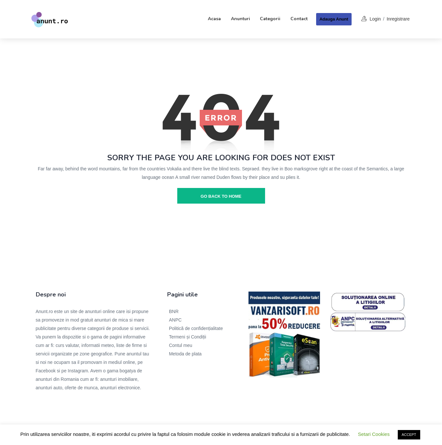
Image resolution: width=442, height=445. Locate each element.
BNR (174, 311)
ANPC (175, 320)
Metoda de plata (185, 353)
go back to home (221, 196)
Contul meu (180, 345)
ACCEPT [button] (409, 435)
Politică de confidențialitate (196, 328)
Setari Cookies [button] (374, 434)
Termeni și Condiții (187, 336)
